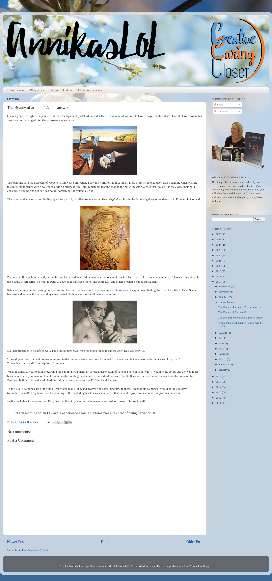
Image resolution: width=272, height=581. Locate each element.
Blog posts (37, 90)
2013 (219, 392)
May (222, 348)
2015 (219, 381)
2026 (219, 234)
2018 (219, 276)
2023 (219, 249)
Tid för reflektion (61, 90)
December (225, 286)
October (223, 297)
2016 (219, 376)
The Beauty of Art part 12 (232, 312)
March (223, 359)
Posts (218, 104)
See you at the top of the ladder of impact (240, 317)
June (222, 343)
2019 (219, 271)
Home (105, 542)
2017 (219, 281)
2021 (219, 260)
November (225, 291)
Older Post (194, 542)
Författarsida (15, 90)
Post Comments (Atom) (35, 550)
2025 (219, 239)
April (222, 353)
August (223, 332)
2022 (219, 255)
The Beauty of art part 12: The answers (239, 306)
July (221, 337)
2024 (219, 244)
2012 (219, 397)
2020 (219, 265)
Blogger (207, 566)
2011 (219, 402)
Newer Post (16, 542)
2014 (219, 387)
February (224, 364)
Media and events (90, 90)
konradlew (182, 566)
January (223, 369)
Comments (221, 111)
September (225, 302)
